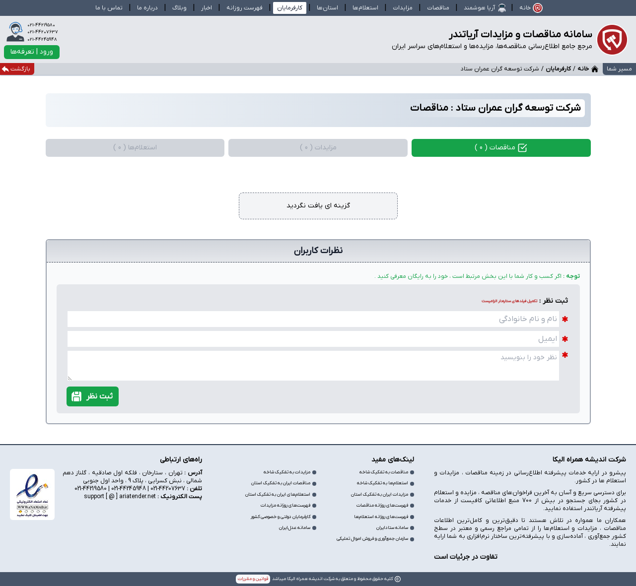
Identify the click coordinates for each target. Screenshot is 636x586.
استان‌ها (327, 8)
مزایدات (403, 8)
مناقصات (438, 8)
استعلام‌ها (365, 8)
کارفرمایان (558, 69)
